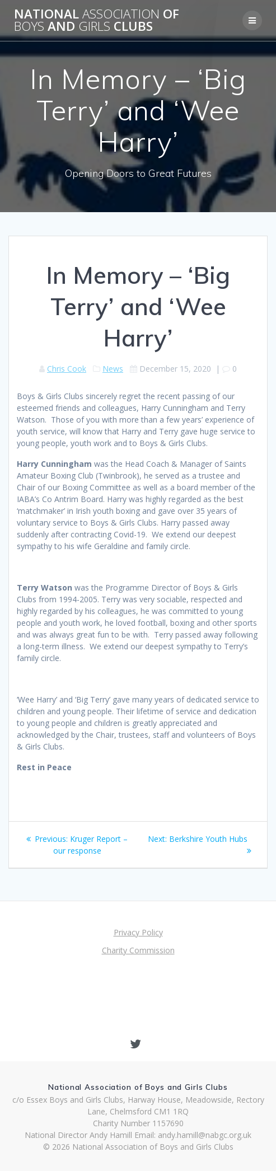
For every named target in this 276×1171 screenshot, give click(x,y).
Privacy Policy (138, 932)
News (112, 368)
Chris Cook (66, 368)
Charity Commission (138, 950)
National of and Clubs (96, 20)
